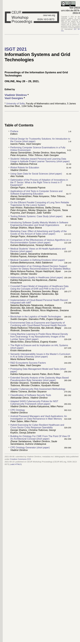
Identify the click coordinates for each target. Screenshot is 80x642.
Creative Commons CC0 (20, 459)
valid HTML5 (15, 464)
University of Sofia (15, 103)
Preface (14, 131)
